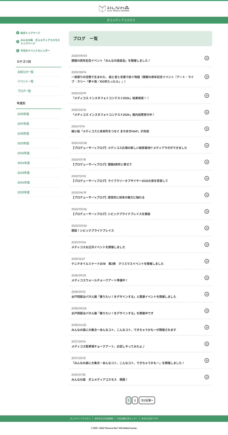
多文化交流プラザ (149, 419)
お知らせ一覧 (26, 72)
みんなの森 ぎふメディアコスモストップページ (40, 41)
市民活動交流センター (127, 419)
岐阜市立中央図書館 (103, 419)
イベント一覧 (26, 82)
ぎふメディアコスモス (114, 18)
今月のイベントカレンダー (35, 50)
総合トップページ (30, 32)
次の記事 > (147, 400)
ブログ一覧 (25, 91)
